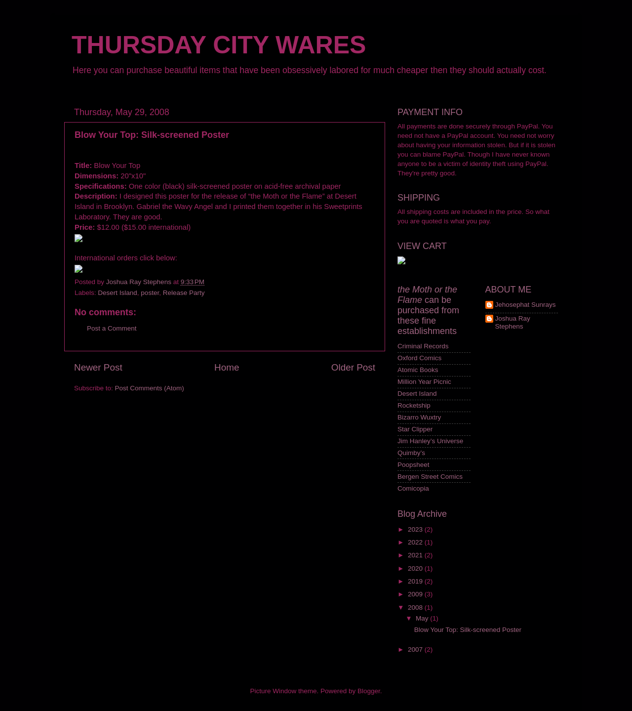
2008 (416, 607)
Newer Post (98, 367)
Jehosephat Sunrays (525, 304)
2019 (416, 581)
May (423, 618)
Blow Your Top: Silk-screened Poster (467, 629)
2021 (416, 555)
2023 (416, 529)
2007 (416, 649)
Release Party (184, 292)
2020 (416, 568)
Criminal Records (423, 346)
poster (150, 292)
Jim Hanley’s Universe (430, 441)
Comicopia (413, 488)
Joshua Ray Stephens (512, 322)
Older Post (353, 367)
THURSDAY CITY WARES (219, 45)
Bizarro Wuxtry (419, 417)
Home (226, 367)
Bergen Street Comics (430, 476)
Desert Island (117, 292)
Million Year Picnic (424, 381)
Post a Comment (112, 328)
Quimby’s (411, 453)
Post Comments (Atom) (149, 388)
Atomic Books (417, 370)
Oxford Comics (419, 358)
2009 (416, 594)
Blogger (368, 691)
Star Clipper (415, 429)
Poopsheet (413, 464)
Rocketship (414, 405)
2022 (416, 542)
